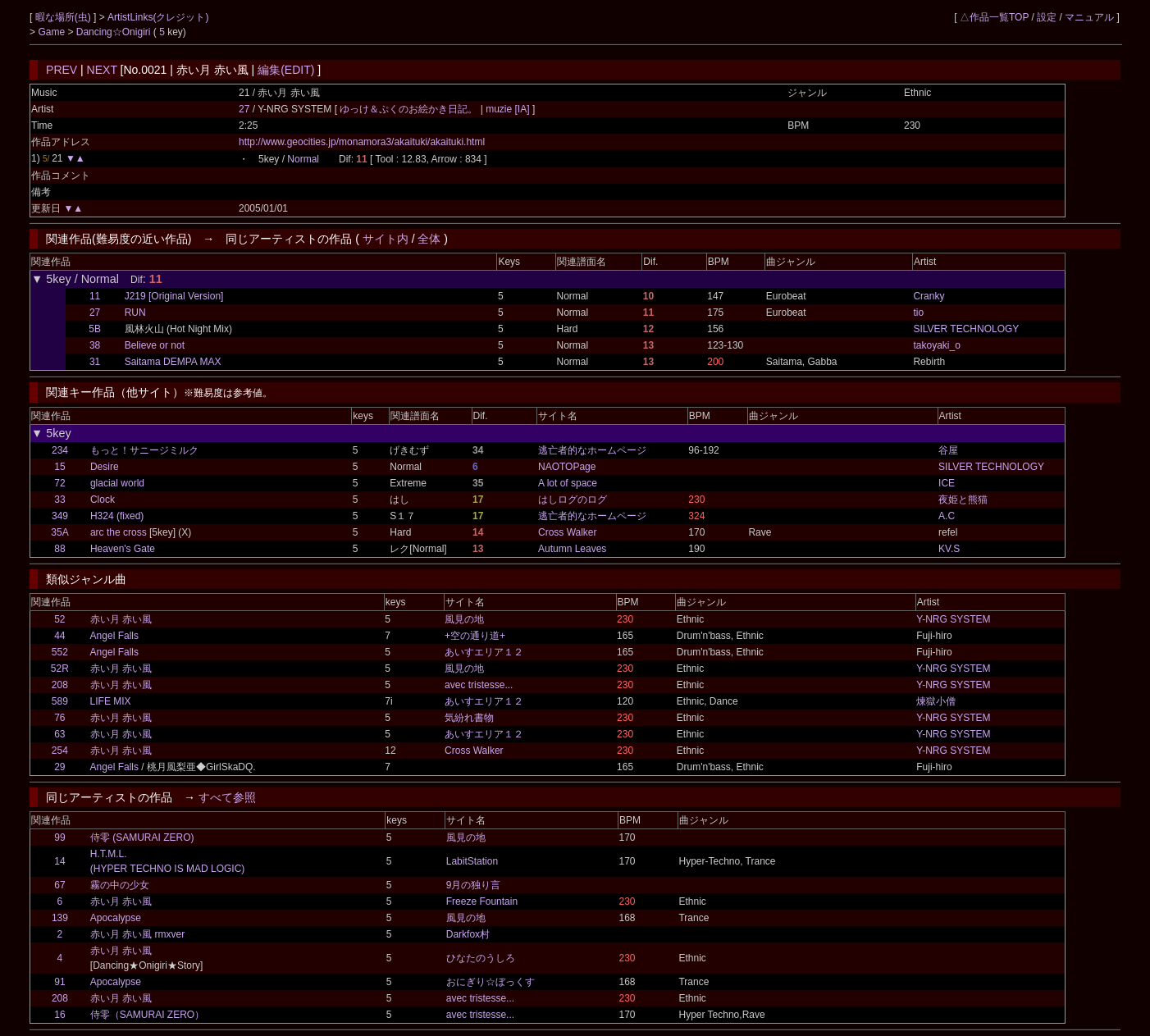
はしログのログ (572, 499)
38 (94, 345)
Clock (102, 499)
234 (60, 450)
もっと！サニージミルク (144, 450)
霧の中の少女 (119, 885)
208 (60, 685)
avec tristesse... (479, 685)
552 (60, 652)
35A (59, 532)
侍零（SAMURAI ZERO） (147, 1014)
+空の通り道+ (475, 635)
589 (60, 701)
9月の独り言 (473, 885)
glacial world (117, 483)
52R (60, 668)
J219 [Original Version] (174, 296)
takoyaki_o (936, 345)
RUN (135, 312)
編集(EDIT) (286, 69)
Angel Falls (114, 635)
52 (59, 619)
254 (60, 750)
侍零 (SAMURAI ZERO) (142, 837)
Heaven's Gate (122, 549)
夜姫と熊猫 (963, 499)
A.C (946, 516)
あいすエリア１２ (484, 652)
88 (59, 549)
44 (59, 635)
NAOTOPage (567, 466)
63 (59, 734)
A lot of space (567, 483)
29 (59, 767)
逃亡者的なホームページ (592, 450)
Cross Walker (567, 532)
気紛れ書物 (469, 717)
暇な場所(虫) (64, 17)
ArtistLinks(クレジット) (157, 17)
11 (94, 296)
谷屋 (948, 450)
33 (59, 499)
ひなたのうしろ (480, 958)
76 (59, 717)
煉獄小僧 (936, 701)
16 (59, 1014)
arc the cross (118, 532)
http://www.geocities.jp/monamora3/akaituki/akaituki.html (362, 142)
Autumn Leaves (572, 549)
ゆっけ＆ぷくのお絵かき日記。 (410, 109)
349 (60, 516)
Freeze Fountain (482, 901)
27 (244, 109)
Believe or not (155, 345)
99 (59, 837)
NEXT (102, 69)
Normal (303, 159)
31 (94, 361)
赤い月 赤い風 (121, 619)
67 (59, 885)
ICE (946, 483)
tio (918, 312)
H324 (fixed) (117, 516)
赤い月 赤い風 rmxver (137, 934)
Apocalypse (115, 918)
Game (52, 32)
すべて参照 (227, 797)
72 (59, 483)
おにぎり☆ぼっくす (490, 982)
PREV (61, 69)
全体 (429, 238)
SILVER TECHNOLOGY (966, 329)
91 (59, 982)
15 (59, 466)
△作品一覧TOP (994, 17)
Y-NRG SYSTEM (953, 619)
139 (60, 918)
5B (95, 329)
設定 (1046, 17)
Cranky (928, 296)
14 (59, 861)
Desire (104, 466)
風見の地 (464, 619)
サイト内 (385, 238)
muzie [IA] (507, 109)
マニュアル (1089, 17)
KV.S (949, 549)
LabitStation (472, 861)
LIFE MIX (110, 701)
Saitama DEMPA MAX (173, 361)
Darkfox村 (468, 934)
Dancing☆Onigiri (114, 32)
